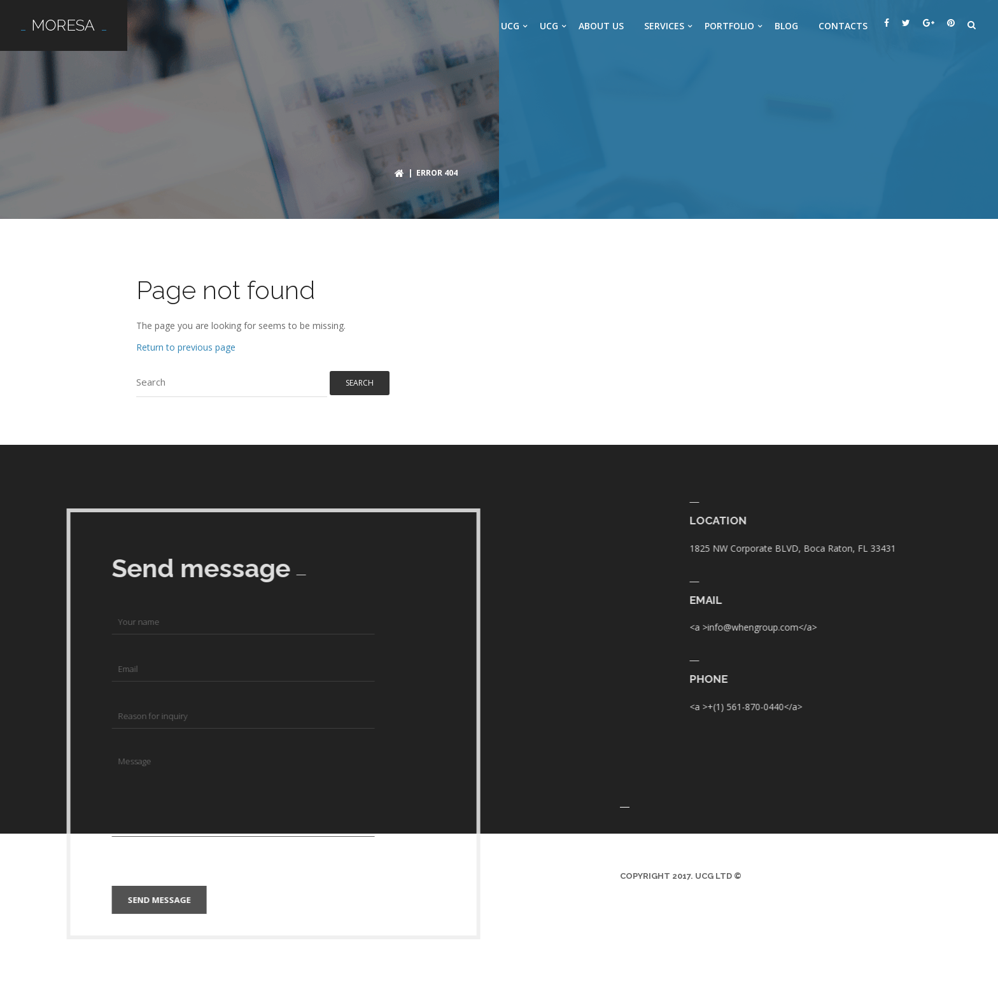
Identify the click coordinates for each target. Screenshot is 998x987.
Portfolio (729, 26)
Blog (786, 26)
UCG (510, 26)
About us (601, 26)
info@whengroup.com (936, 627)
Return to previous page (185, 347)
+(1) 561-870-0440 (929, 707)
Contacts (843, 26)
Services (664, 26)
